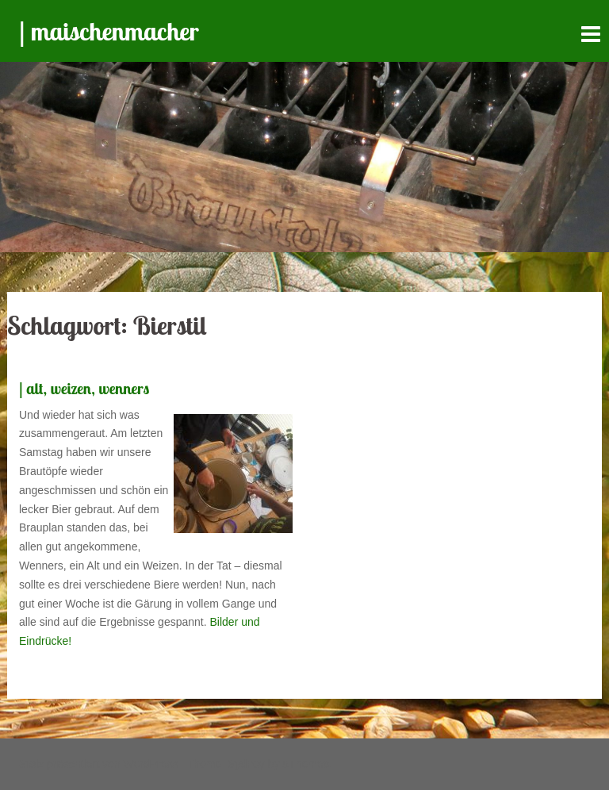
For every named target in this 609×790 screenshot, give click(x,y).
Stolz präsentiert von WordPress (98, 763)
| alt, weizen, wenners (84, 388)
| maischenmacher (109, 31)
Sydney (246, 763)
